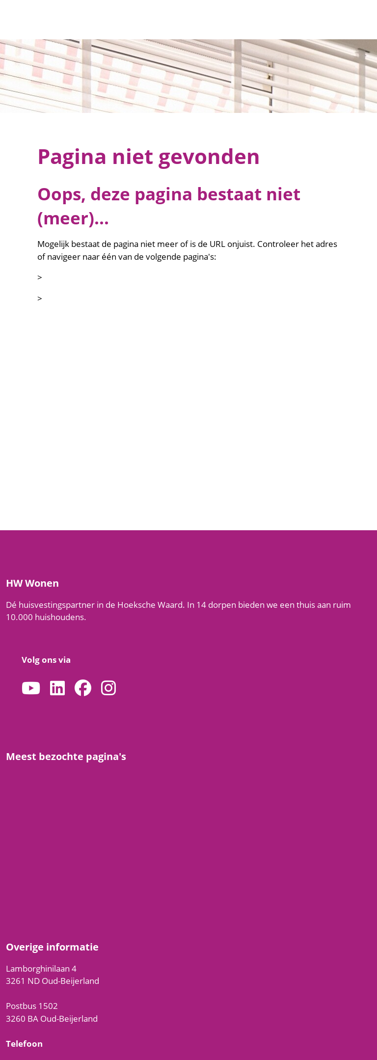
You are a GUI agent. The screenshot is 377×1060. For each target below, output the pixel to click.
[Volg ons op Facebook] (83, 688)
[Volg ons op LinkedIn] (57, 688)
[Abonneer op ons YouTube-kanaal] (31, 688)
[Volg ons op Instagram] (108, 688)
